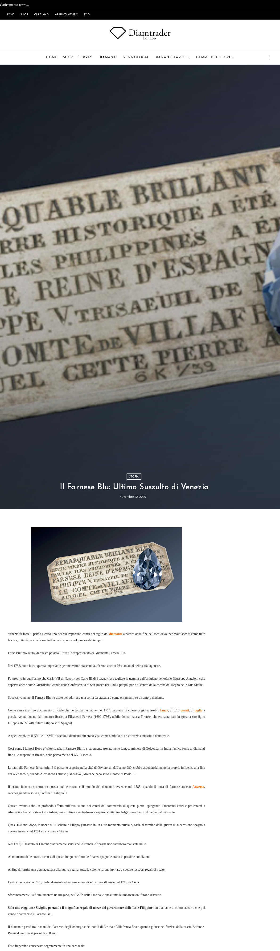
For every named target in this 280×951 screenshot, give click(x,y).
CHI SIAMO (41, 14)
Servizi (85, 57)
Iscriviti (234, 752)
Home (51, 57)
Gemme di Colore (213, 57)
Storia (134, 600)
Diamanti (108, 57)
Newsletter (208, 725)
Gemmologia (136, 57)
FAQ (87, 14)
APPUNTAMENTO (66, 14)
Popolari (261, 724)
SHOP (24, 14)
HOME (10, 14)
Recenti (234, 724)
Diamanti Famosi (171, 57)
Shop (68, 57)
